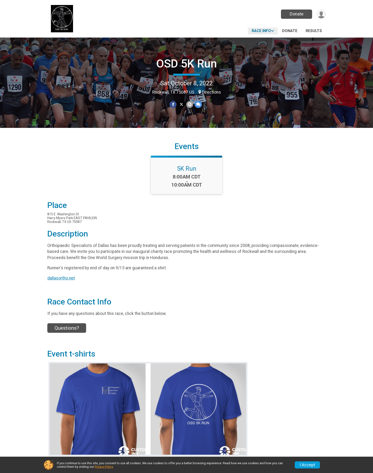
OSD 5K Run (186, 63)
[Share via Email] (189, 104)
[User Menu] (321, 14)
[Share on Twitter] (181, 104)
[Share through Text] (198, 104)
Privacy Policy (104, 466)
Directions (211, 92)
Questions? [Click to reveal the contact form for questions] (66, 328)
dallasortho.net (61, 278)
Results (314, 31)
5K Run (186, 168)
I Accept (307, 465)
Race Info (261, 31)
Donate (297, 13)
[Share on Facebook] (173, 104)
